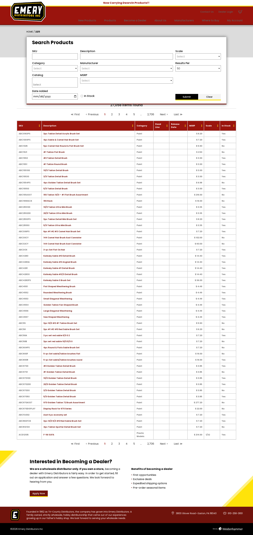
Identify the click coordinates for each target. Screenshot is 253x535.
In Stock (89, 96)
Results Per (182, 63)
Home (29, 31)
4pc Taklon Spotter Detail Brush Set (62, 427)
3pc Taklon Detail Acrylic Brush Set (61, 133)
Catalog (37, 75)
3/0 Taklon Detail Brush (55, 176)
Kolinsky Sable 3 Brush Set (57, 280)
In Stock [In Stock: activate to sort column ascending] (226, 125)
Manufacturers (184, 20)
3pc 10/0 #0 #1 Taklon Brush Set (60, 323)
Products (110, 20)
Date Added (40, 91)
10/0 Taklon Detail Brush (55, 170)
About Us (160, 20)
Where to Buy (210, 20)
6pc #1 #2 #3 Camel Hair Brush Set (61, 231)
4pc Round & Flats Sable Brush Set (61, 347)
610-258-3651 (235, 513)
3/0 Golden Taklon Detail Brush (59, 390)
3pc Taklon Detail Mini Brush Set (60, 219)
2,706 (150, 114)
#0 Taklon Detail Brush (55, 158)
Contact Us (207, 11)
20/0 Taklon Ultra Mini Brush (57, 213)
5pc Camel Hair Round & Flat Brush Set (63, 146)
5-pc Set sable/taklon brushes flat (61, 353)
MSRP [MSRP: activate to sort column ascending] (192, 125)
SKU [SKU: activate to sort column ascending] (21, 125)
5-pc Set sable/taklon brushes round (62, 359)
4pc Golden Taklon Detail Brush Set (62, 182)
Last (176, 114)
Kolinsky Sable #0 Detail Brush (59, 255)
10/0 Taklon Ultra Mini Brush (57, 207)
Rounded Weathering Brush (57, 292)
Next (163, 114)
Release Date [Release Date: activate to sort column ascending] (175, 126)
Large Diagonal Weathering (57, 310)
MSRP (83, 75)
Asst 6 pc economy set (55, 414)
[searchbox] (55, 84)
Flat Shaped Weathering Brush (59, 286)
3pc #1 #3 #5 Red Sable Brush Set (61, 329)
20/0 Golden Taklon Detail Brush (60, 384)
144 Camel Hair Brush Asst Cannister (62, 237)
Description (87, 51)
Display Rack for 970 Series (57, 408)
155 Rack (47, 201)
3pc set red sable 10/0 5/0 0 (57, 341)
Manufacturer (89, 63)
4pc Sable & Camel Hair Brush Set (61, 139)
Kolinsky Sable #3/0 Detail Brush (60, 274)
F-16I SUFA (48, 434)
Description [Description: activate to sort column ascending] (49, 125)
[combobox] (198, 56)
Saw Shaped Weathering (56, 317)
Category (38, 63)
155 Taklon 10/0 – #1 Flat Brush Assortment (65, 194)
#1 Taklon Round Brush (55, 164)
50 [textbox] (178, 68)
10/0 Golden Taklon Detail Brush (60, 378)
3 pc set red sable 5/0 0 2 (56, 335)
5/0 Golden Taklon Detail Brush (59, 396)
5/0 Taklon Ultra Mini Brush (57, 225)
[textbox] (198, 56)
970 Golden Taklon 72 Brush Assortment (64, 402)
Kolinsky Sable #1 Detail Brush (59, 268)
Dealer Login (225, 11)
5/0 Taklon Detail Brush (55, 188)
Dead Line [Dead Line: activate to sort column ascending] (158, 126)
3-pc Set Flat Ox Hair (54, 249)
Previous (93, 114)
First (77, 114)
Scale (179, 51)
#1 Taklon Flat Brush (54, 152)
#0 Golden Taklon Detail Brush (59, 366)
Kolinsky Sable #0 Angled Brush (59, 262)
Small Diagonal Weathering (57, 298)
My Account (235, 20)
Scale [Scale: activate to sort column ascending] (209, 125)
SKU (34, 51)
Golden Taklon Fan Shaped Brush (60, 304)
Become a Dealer (135, 20)
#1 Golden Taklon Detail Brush (59, 372)
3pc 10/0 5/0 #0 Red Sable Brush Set (62, 421)
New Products (87, 20)
